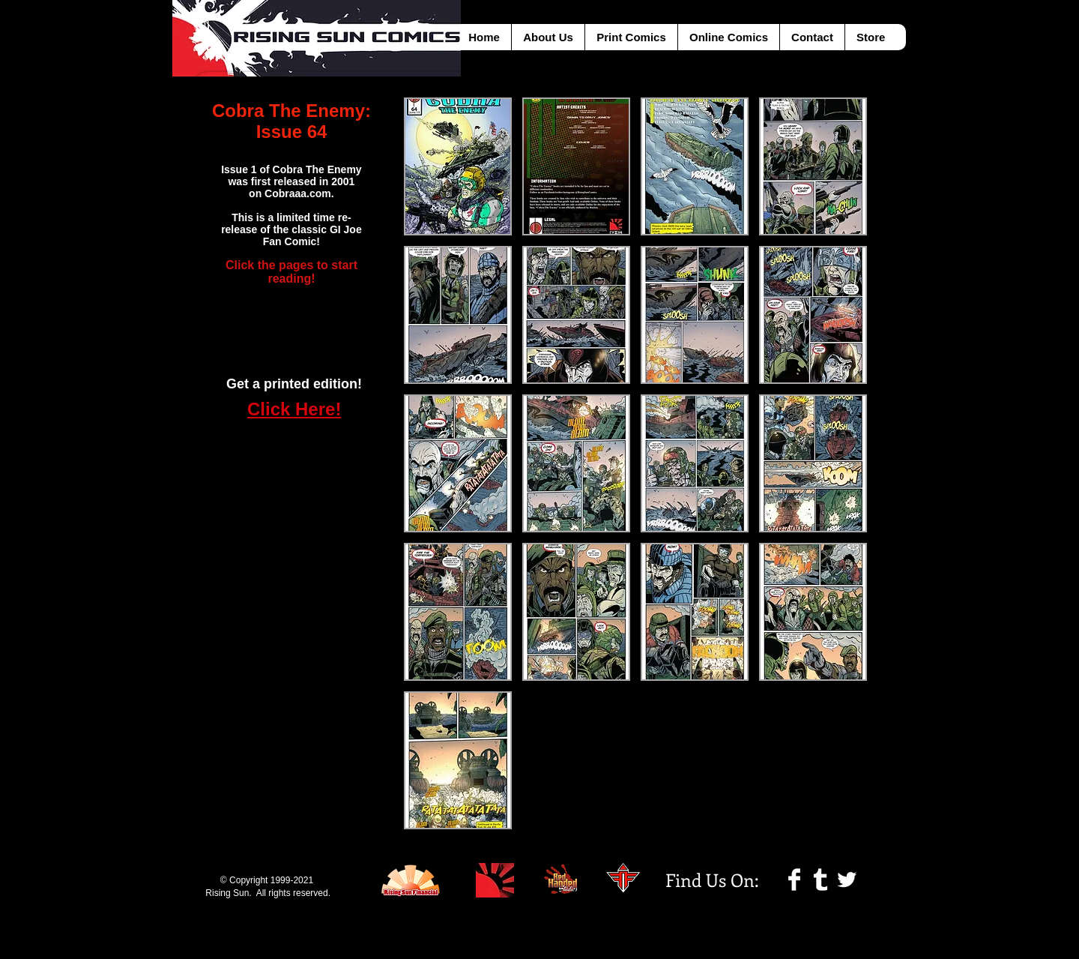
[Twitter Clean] (846, 879)
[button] (458, 166)
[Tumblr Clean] (820, 879)
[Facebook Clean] (794, 879)
